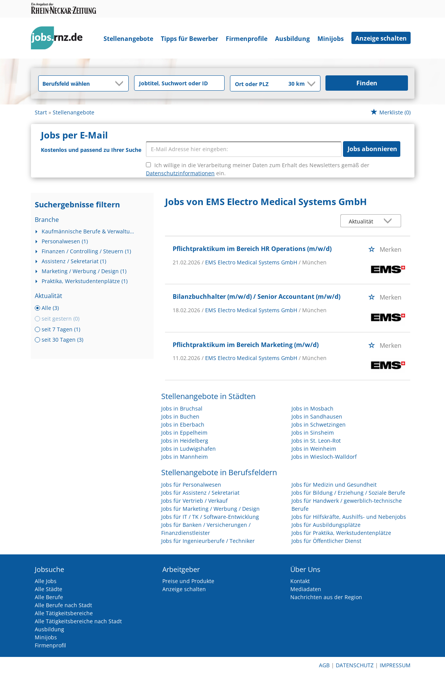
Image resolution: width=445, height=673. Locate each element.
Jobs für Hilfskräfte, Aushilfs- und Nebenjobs (348, 516)
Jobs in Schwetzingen (318, 424)
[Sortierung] (363, 221)
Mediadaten (305, 589)
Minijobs (330, 38)
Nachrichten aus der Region (326, 597)
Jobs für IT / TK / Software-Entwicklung (210, 516)
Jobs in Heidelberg (184, 440)
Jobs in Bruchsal (181, 408)
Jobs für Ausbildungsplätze (326, 524)
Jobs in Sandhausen (316, 416)
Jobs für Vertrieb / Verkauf (194, 500)
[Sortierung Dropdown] (389, 221)
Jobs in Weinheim (313, 448)
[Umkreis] (291, 84)
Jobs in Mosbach (312, 408)
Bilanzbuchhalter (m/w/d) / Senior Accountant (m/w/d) (256, 296)
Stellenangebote (128, 38)
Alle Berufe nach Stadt (63, 605)
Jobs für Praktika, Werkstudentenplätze (341, 532)
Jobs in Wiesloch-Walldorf (324, 456)
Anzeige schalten (381, 38)
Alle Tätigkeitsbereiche (64, 613)
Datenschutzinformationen (180, 173)
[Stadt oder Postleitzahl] (254, 84)
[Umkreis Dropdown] (310, 84)
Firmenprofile (246, 38)
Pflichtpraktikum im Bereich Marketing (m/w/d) (246, 345)
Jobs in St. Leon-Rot (316, 440)
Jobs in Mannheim (184, 456)
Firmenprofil (50, 645)
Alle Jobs (46, 581)
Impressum (395, 665)
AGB (324, 665)
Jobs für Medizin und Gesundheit (334, 484)
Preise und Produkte (188, 581)
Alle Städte (48, 589)
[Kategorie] (76, 83)
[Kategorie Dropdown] (120, 83)
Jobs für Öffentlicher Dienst (326, 540)
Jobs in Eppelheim (184, 432)
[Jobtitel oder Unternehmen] (179, 83)
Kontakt (300, 581)
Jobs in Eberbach (182, 424)
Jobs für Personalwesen (191, 484)
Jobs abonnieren (372, 149)
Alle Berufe (49, 597)
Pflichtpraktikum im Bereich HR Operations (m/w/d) (252, 248)
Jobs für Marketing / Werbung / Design (210, 508)
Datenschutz (355, 665)
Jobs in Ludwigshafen (188, 448)
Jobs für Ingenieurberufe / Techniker (208, 540)
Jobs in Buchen (180, 416)
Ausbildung (292, 38)
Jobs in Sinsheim (312, 432)
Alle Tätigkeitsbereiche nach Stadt (78, 621)
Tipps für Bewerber (189, 38)
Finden (366, 83)
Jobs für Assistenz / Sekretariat (200, 492)
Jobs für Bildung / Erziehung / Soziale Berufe (348, 492)
